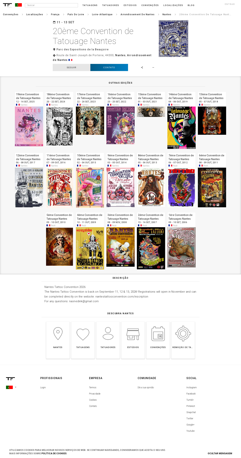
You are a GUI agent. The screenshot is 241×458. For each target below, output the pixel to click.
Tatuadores (110, 5)
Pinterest (190, 406)
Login (43, 387)
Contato (109, 67)
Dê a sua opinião (146, 387)
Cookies (93, 400)
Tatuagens (90, 5)
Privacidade (94, 393)
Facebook (191, 393)
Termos (92, 387)
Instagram (191, 387)
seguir (71, 67)
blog (191, 5)
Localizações (173, 5)
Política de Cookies (53, 453)
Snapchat (191, 412)
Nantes (120, 55)
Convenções (150, 5)
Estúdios (130, 5)
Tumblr (190, 400)
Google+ (190, 424)
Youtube (190, 431)
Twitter (189, 418)
